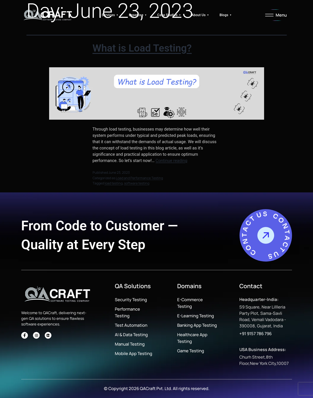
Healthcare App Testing (192, 338)
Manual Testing (130, 344)
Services (108, 15)
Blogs (224, 15)
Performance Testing (127, 312)
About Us (198, 15)
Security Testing (131, 299)
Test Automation (131, 325)
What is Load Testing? (142, 48)
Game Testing (190, 351)
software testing (136, 183)
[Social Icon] (24, 335)
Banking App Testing (197, 325)
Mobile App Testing (133, 353)
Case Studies (167, 15)
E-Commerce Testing (190, 303)
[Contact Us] (265, 235)
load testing (114, 183)
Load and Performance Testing (139, 178)
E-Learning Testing (195, 316)
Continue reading (171, 160)
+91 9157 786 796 (255, 333)
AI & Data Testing (131, 334)
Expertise (136, 15)
